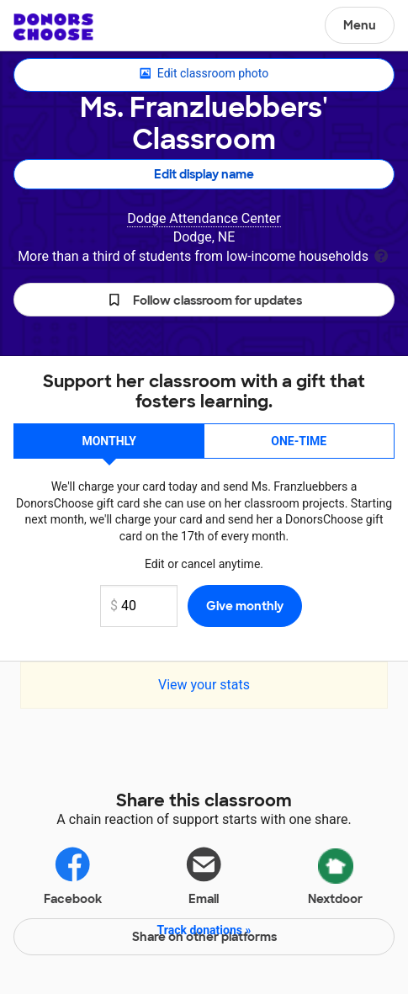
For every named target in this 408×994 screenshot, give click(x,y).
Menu (359, 25)
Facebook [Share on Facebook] (73, 875)
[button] (204, 299)
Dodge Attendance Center (203, 218)
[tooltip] (381, 254)
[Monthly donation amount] (139, 606)
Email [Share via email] (203, 875)
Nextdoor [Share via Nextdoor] (335, 874)
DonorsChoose (53, 26)
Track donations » (204, 930)
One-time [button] (298, 441)
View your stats (204, 685)
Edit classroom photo (204, 74)
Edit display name (204, 174)
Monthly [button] (109, 441)
